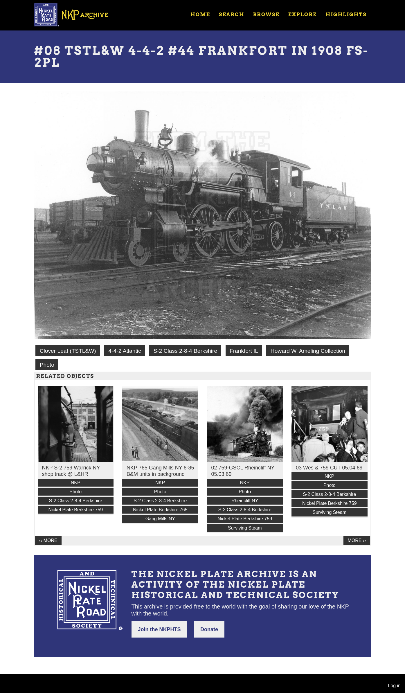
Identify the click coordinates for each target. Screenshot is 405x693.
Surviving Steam (245, 527)
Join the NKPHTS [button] (159, 629)
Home (200, 14)
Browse (266, 14)
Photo (47, 365)
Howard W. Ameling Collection (308, 351)
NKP (75, 482)
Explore (302, 14)
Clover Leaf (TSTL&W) (68, 351)
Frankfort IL (244, 351)
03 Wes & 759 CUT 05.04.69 (329, 468)
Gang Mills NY (160, 518)
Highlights (345, 14)
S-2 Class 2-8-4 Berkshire (185, 351)
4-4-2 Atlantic (125, 351)
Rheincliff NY (244, 500)
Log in (394, 685)
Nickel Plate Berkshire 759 (75, 509)
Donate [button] (209, 629)
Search (231, 14)
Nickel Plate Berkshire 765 (160, 509)
